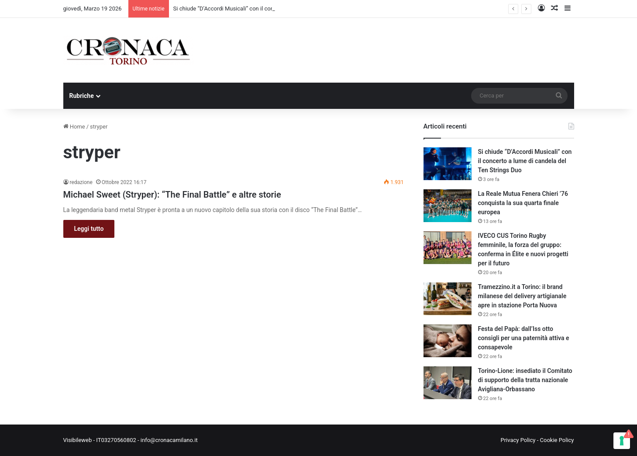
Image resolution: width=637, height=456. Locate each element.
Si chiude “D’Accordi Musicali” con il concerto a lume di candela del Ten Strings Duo (525, 161)
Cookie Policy (557, 440)
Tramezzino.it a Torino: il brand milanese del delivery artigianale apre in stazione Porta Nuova (522, 296)
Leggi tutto (89, 228)
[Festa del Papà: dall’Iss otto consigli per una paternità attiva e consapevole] (448, 340)
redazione (81, 182)
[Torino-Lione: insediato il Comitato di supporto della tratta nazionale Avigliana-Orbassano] (448, 382)
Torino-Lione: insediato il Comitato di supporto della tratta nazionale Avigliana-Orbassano (525, 380)
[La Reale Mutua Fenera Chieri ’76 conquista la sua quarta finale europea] (448, 205)
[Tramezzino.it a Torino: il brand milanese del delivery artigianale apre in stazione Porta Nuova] (448, 298)
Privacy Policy (517, 440)
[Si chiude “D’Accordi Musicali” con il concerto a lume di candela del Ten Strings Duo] (448, 163)
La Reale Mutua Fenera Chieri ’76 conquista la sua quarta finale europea (523, 203)
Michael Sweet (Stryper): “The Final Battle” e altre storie (172, 194)
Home (74, 126)
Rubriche (81, 95)
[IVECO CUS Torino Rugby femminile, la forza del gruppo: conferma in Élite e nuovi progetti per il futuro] (448, 247)
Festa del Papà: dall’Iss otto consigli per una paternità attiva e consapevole (523, 338)
